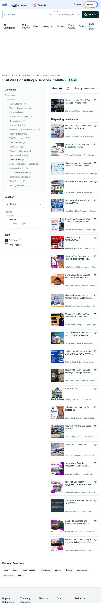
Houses (61, 26)
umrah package (29, 570)
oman (15, 570)
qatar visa (8, 575)
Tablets (82, 26)
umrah (20, 575)
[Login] (77, 4)
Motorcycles (47, 26)
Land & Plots (91, 26)
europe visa (82, 570)
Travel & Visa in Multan (51, 75)
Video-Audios (71, 26)
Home (4, 75)
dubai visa (45, 570)
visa (6, 570)
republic (58, 570)
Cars (35, 26)
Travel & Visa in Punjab (30, 75)
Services (14, 75)
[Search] (90, 14)
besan (69, 570)
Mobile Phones (26, 26)
